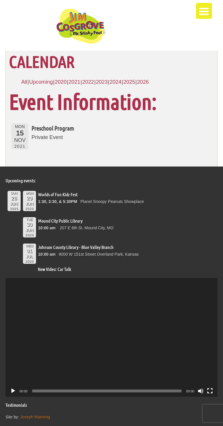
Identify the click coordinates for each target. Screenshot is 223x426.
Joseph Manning (35, 417)
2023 (101, 82)
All (24, 82)
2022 (88, 82)
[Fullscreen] (210, 391)
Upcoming (41, 82)
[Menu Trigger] (204, 11)
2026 (143, 82)
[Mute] (201, 391)
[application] (111, 337)
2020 (60, 82)
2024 (115, 82)
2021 (74, 82)
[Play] (13, 391)
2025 (129, 82)
